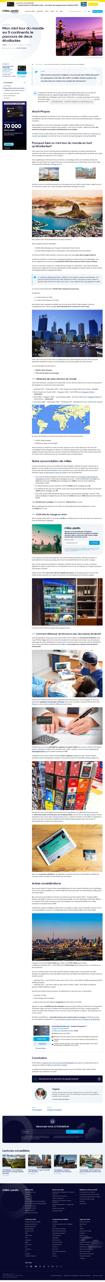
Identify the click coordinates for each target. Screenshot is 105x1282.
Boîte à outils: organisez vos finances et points (63, 1193)
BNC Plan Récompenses (59, 1231)
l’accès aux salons (50, 560)
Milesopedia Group (30, 1206)
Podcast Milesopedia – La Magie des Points (63, 1205)
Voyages (82, 1258)
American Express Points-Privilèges (62, 1224)
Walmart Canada (30, 1256)
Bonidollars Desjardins (58, 1233)
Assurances (83, 1203)
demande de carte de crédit (55, 473)
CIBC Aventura (56, 1235)
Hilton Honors (56, 1240)
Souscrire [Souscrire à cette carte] (41, 1039)
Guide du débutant (57, 1198)
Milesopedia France (30, 1208)
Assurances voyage (85, 1231)
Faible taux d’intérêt (85, 1242)
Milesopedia (29, 1190)
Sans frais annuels (85, 1251)
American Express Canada (32, 1222)
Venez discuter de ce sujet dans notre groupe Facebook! (58, 1079)
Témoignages (6, 24)
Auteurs (27, 1194)
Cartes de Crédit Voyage (87, 1199)
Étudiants (82, 1240)
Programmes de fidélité (60, 1219)
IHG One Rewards (57, 1242)
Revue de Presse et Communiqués (35, 1201)
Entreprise (82, 1233)
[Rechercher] (85, 11)
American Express (85, 1222)
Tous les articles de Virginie (60, 1099)
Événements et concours (59, 1196)
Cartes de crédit (30, 1219)
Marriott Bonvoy (57, 1244)
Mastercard (83, 1224)
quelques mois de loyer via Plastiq (52, 702)
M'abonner (94, 543)
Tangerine (28, 1249)
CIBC (26, 1238)
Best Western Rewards (58, 1228)
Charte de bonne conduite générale (35, 1203)
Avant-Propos (7, 86)
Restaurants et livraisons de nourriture (91, 1247)
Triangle (27, 1254)
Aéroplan (82, 1201)
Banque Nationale (30, 1226)
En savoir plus (41, 1048)
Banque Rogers (29, 1228)
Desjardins (28, 1240)
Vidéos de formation (58, 1208)
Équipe (27, 1197)
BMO (26, 1233)
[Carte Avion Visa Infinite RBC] (9, 71)
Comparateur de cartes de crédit (89, 1194)
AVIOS (54, 1226)
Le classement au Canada (87, 1192)
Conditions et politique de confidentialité (80, 549)
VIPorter (54, 1256)
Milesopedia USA (30, 1210)
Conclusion (6, 98)
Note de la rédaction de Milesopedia (94, 57)
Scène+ (54, 1254)
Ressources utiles (58, 1190)
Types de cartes (85, 1219)
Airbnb (81, 1228)
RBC (26, 1247)
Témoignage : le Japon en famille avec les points (39, 1171)
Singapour (50, 1110)
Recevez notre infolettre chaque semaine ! (61, 1201)
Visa (81, 1226)
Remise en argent (85, 1244)
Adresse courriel (69, 539)
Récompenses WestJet (59, 1251)
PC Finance (28, 1244)
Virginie (56, 1089)
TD (26, 1251)
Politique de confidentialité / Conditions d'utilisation (77, 1275)
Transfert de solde (85, 1256)
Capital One (28, 1235)
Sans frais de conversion (87, 1254)
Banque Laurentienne (31, 1224)
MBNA (26, 1242)
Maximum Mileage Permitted (51, 277)
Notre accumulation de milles (11, 93)
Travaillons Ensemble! (31, 1212)
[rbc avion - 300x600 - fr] (14, 149)
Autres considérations (9, 95)
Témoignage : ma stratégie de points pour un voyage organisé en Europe (13, 1171)
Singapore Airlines (88, 392)
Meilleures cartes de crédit (88, 1190)
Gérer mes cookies (98, 1275)
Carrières (27, 1199)
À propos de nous (30, 1192)
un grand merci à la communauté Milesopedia (58, 1063)
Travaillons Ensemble (56, 1275)
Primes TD (55, 1247)
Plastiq (34, 704)
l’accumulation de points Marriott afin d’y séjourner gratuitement (77, 1019)
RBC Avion (55, 1249)
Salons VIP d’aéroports (86, 1249)
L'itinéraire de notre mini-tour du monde (15, 90)
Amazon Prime (58, 817)
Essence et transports (86, 1238)
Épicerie (82, 1235)
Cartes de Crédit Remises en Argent (90, 1197)
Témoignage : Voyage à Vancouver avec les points (62, 1171)
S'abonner (98, 11)
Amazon (88, 758)
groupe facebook (65, 259)
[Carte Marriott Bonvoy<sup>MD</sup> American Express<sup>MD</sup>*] (41, 1030)
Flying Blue (55, 1238)
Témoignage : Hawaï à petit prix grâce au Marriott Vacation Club (90, 1171)
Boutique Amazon (57, 1211)
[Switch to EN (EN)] (89, 11)
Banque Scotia (29, 1231)
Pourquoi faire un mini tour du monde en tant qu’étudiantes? (15, 88)
